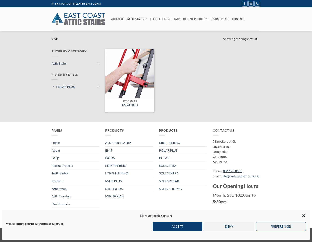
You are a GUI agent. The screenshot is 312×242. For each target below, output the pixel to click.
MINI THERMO (169, 142)
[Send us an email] (251, 4)
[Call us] (257, 4)
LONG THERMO (116, 173)
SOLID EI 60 (167, 165)
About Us (117, 19)
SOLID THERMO (170, 188)
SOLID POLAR (169, 181)
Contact (238, 19)
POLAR (164, 158)
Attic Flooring (160, 19)
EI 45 (108, 150)
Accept (177, 226)
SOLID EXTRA (168, 173)
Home (56, 142)
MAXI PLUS (113, 181)
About (56, 150)
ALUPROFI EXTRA (118, 142)
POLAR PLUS (65, 86)
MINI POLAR (114, 196)
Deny (229, 226)
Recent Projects (195, 19)
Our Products (61, 204)
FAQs (177, 19)
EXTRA (110, 158)
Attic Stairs (137, 19)
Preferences (281, 226)
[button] (304, 216)
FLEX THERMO (116, 165)
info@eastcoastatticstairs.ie (240, 176)
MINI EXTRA (114, 188)
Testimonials (219, 19)
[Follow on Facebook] (245, 4)
